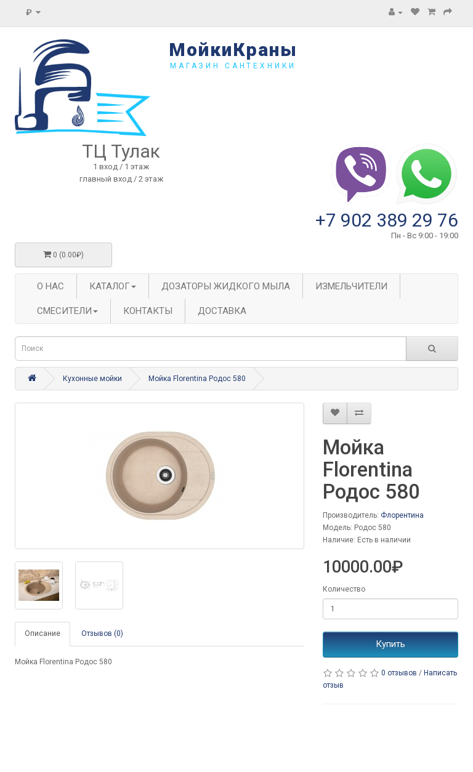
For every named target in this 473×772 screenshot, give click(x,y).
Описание (42, 633)
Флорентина (402, 515)
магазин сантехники (233, 66)
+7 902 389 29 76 (386, 220)
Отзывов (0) (102, 633)
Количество (344, 589)
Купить (390, 643)
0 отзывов (399, 673)
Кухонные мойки (92, 378)
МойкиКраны (233, 49)
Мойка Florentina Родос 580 (197, 378)
